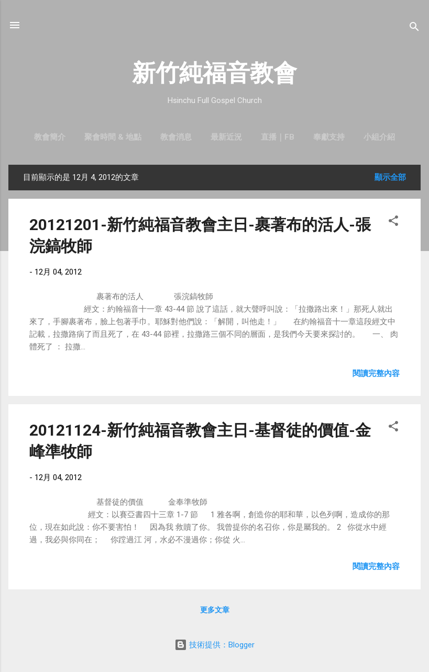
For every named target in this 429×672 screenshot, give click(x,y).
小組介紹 (379, 137)
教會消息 (176, 137)
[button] (393, 222)
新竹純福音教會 (214, 73)
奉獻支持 (329, 137)
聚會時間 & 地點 (112, 137)
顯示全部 (390, 177)
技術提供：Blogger (214, 645)
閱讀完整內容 (376, 373)
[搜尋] (414, 28)
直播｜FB (277, 137)
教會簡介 (49, 137)
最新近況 (226, 137)
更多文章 (214, 610)
